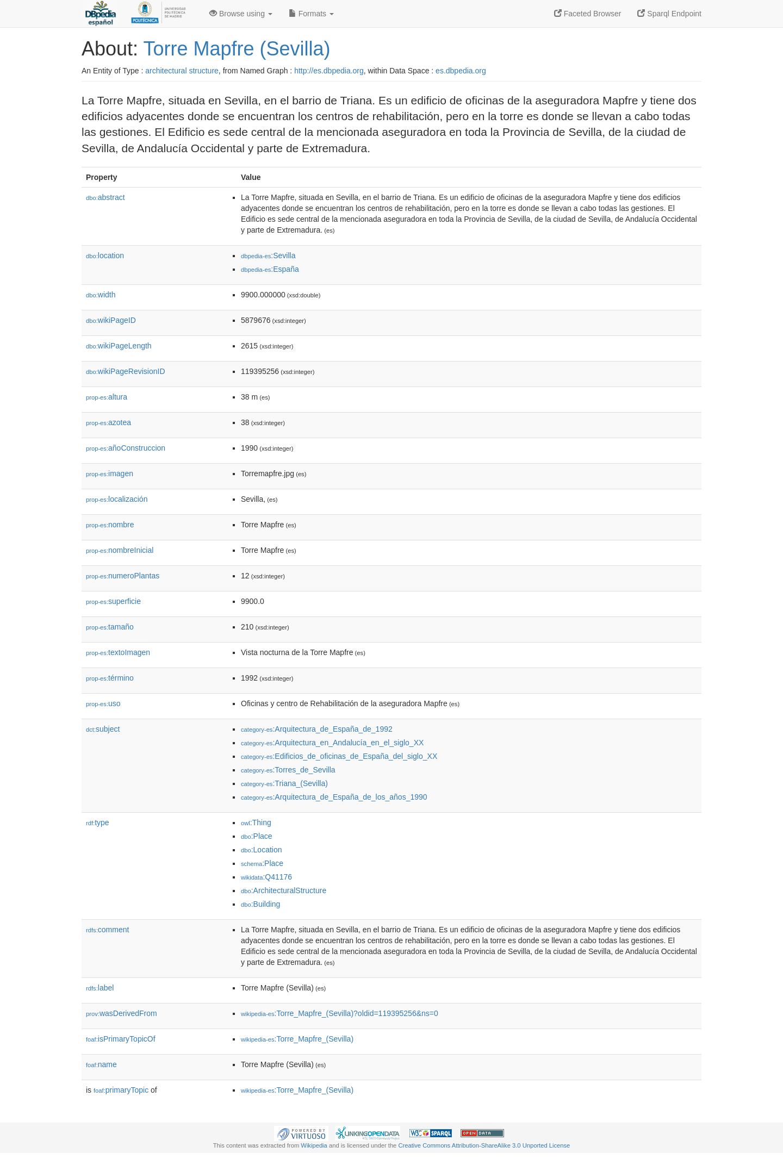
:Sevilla (268, 255)
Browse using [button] (240, 13)
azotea (108, 422)
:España (270, 269)
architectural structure (182, 70)
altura (106, 396)
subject (103, 729)
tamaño (110, 626)
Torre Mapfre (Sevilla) (236, 49)
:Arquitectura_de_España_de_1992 (317, 729)
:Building (260, 904)
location (105, 255)
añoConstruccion (125, 448)
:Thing (256, 822)
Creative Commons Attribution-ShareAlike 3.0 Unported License (484, 1145)
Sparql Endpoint (669, 13)
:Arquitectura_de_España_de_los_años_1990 (334, 797)
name (101, 1064)
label (100, 987)
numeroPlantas (122, 575)
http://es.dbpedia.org (329, 70)
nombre (110, 524)
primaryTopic (121, 1090)
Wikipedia (314, 1145)
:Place (256, 836)
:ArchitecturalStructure (283, 890)
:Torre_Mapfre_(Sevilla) (297, 1039)
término (110, 678)
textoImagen (118, 652)
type (97, 822)
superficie (113, 601)
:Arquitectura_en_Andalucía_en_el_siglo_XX (332, 742)
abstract (105, 197)
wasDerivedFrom (121, 1013)
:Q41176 (266, 877)
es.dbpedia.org (461, 70)
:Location (261, 849)
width (100, 294)
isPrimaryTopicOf (121, 1039)
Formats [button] (311, 13)
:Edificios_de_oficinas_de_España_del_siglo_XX (339, 756)
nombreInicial (119, 550)
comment (107, 929)
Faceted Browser (588, 13)
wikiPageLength (119, 345)
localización (116, 499)
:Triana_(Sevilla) (284, 783)
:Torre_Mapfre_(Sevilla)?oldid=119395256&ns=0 (339, 1013)
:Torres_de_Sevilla (288, 769)
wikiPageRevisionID (125, 371)
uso (103, 703)
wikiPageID (111, 320)
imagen (109, 473)
